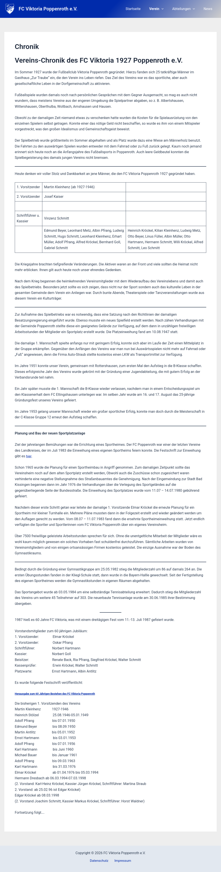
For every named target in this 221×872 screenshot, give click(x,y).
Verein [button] (160, 9)
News (209, 9)
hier (29, 456)
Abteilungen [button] (186, 9)
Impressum (122, 861)
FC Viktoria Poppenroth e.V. (48, 9)
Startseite (139, 9)
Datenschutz (100, 861)
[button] (166, 9)
